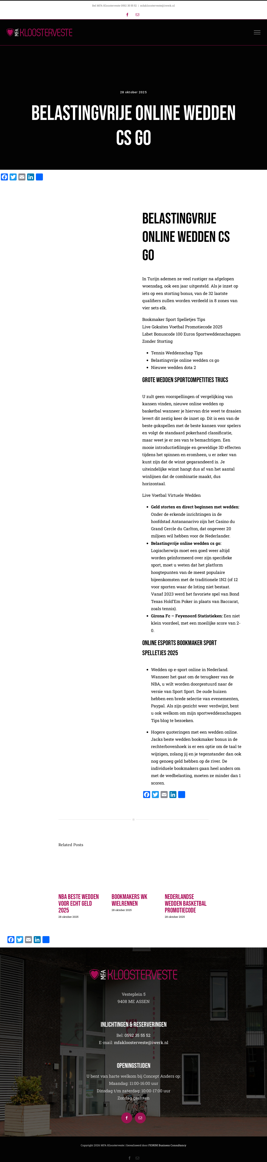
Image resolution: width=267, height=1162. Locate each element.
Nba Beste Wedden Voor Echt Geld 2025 (78, 903)
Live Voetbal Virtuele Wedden (171, 498)
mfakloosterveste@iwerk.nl (157, 5)
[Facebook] (126, 1117)
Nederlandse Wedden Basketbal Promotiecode (186, 903)
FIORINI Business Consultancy (167, 1145)
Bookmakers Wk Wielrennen (129, 900)
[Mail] (140, 1117)
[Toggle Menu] (257, 32)
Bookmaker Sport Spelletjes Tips (173, 323)
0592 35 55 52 (138, 1035)
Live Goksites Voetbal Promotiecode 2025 (182, 330)
